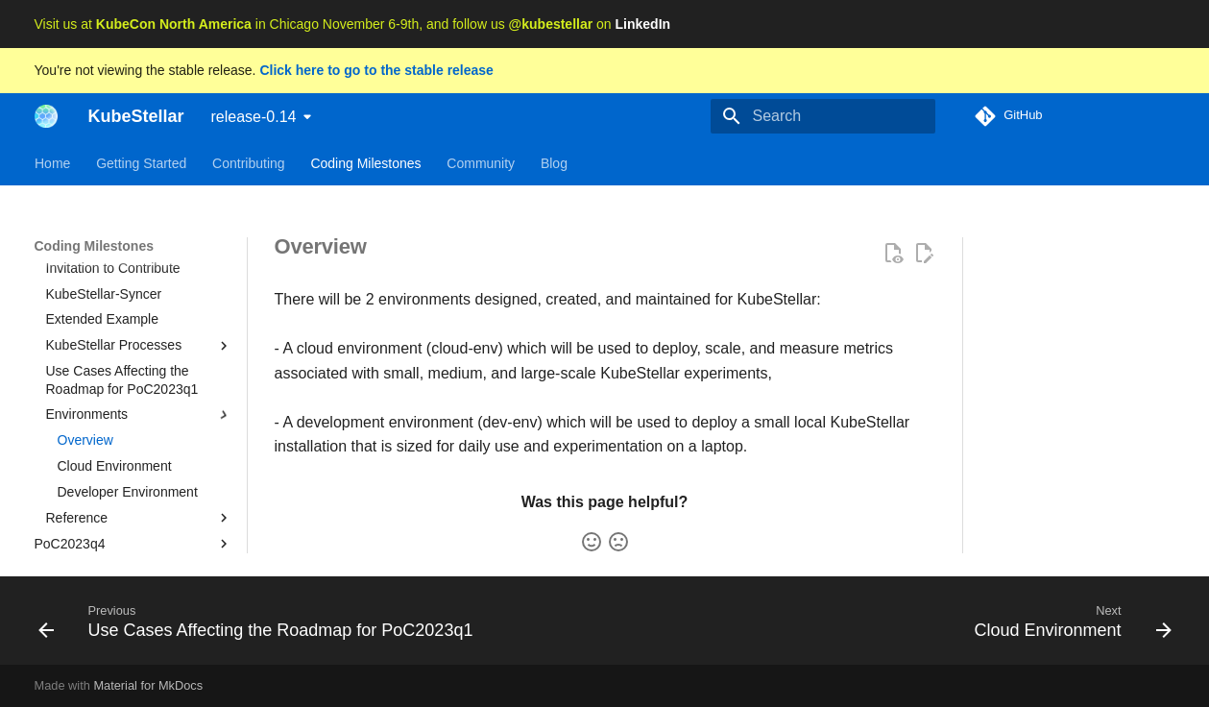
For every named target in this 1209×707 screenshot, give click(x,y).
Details (66, 271)
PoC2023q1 (133, 245)
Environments (139, 443)
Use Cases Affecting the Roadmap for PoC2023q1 (122, 408)
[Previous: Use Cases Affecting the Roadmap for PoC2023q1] (260, 620)
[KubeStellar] (46, 116)
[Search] (823, 116)
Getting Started (141, 163)
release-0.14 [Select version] (254, 117)
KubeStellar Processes (139, 374)
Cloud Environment (115, 494)
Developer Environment (128, 520)
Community (481, 163)
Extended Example (102, 347)
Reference (139, 546)
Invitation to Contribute (113, 297)
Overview (85, 468)
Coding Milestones (365, 163)
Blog (553, 163)
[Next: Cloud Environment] (1069, 620)
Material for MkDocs (148, 685)
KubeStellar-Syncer (104, 322)
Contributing (248, 163)
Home (52, 163)
